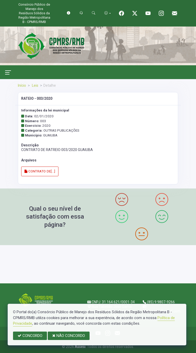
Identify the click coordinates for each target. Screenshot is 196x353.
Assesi (80, 347)
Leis (34, 85)
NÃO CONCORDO (68, 335)
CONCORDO (30, 335)
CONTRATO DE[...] (39, 171)
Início (22, 85)
